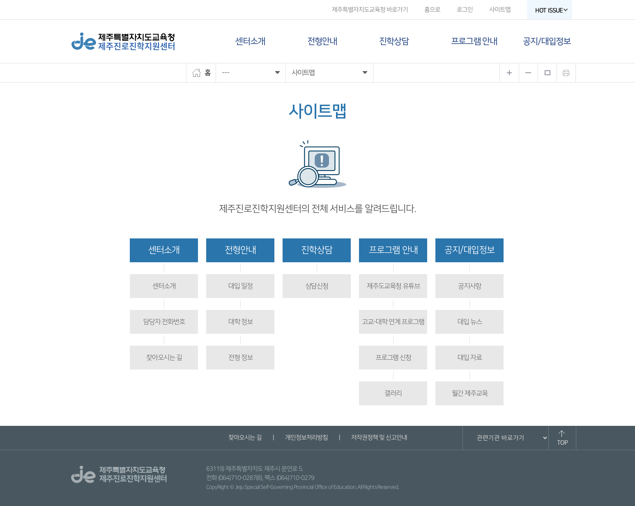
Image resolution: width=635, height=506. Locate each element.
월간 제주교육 (470, 393)
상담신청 (316, 286)
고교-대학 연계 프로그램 (393, 322)
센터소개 (250, 41)
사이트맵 (500, 9)
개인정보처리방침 (306, 437)
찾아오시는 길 (164, 357)
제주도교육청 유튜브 (393, 286)
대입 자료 (470, 357)
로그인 (465, 9)
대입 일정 (240, 286)
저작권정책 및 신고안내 (379, 437)
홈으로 (432, 9)
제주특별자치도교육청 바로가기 (370, 9)
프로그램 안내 (474, 41)
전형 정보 (240, 357)
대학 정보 (240, 322)
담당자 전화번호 (164, 322)
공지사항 (469, 286)
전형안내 (322, 41)
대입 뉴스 (470, 322)
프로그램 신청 (393, 357)
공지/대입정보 (547, 41)
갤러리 (393, 393)
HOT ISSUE (551, 10)
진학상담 (394, 41)
